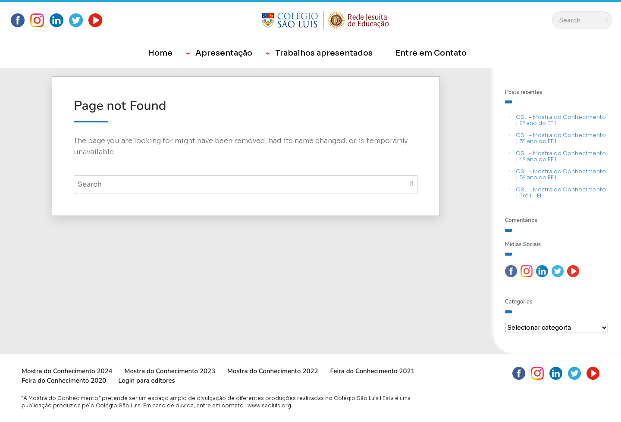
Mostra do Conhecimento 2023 (169, 371)
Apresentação (223, 53)
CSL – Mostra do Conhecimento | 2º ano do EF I (561, 120)
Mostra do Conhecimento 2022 (272, 371)
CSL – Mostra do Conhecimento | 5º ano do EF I (561, 174)
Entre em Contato (431, 53)
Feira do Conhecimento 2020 (64, 380)
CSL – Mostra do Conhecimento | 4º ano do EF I (561, 156)
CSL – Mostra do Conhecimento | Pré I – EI (561, 192)
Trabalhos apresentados (324, 53)
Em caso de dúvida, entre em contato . (194, 405)
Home (160, 53)
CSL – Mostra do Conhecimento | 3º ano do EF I (561, 138)
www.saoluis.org (269, 405)
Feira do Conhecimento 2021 (372, 371)
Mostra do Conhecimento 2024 (67, 371)
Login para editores (146, 380)
